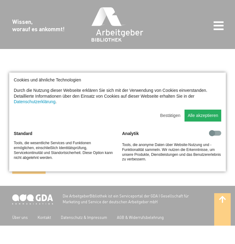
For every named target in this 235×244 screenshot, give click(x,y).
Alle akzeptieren (203, 115)
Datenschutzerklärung (34, 101)
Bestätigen (170, 115)
